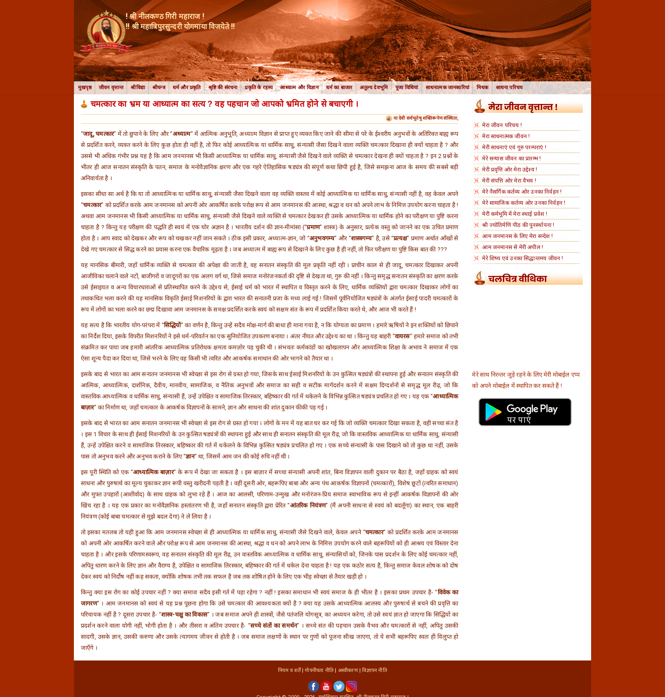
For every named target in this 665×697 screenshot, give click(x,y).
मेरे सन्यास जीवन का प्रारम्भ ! (511, 158)
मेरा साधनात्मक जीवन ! (506, 136)
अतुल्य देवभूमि (374, 88)
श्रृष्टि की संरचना (223, 88)
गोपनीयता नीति (319, 670)
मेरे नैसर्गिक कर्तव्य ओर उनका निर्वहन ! (522, 192)
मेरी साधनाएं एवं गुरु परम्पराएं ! (514, 147)
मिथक (483, 88)
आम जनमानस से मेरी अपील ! (512, 247)
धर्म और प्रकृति (187, 88)
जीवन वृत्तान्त (111, 88)
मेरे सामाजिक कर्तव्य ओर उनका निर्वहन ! (523, 203)
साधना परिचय (509, 88)
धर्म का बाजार (339, 88)
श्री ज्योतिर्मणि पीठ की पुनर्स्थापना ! (518, 225)
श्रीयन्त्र (158, 88)
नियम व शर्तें (289, 670)
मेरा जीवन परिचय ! (502, 125)
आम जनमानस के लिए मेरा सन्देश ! (517, 236)
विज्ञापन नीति (374, 670)
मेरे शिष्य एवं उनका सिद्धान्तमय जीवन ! (522, 258)
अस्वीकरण (348, 670)
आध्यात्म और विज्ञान (299, 88)
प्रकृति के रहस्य (258, 88)
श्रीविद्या (138, 88)
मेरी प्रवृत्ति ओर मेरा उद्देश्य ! (509, 169)
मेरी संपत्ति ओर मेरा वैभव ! (509, 180)
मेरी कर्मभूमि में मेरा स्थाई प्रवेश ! (514, 214)
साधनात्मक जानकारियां (447, 88)
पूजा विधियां (406, 88)
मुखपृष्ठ (84, 88)
